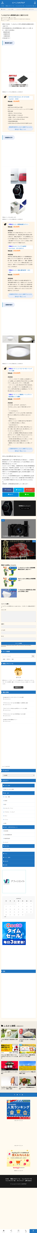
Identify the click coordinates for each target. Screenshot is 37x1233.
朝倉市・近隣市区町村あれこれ (10, 827)
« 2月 (5, 916)
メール (3, 630)
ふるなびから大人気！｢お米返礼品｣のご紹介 (27, 1040)
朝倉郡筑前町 (7, 838)
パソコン (6, 819)
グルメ (5, 815)
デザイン (8, 659)
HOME (2, 5)
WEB (4, 659)
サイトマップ (20, 1180)
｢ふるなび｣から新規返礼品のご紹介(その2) (25, 9)
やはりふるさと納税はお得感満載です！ (27, 579)
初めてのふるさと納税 (9, 789)
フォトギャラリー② (30, 5)
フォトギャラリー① (20, 5)
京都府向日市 (16, 19)
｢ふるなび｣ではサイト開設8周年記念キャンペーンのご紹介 (27, 1055)
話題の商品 (6, 846)
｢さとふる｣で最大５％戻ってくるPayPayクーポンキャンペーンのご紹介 (9, 1056)
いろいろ (6, 842)
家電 (5, 823)
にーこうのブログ (18, 2)
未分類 (5, 865)
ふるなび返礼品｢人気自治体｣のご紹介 (9, 1040)
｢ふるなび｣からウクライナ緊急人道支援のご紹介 (27, 1072)
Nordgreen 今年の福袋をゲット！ (10, 719)
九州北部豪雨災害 (8, 834)
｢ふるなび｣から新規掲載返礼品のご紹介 (27, 1088)
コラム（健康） (7, 857)
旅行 (5, 804)
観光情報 (6, 830)
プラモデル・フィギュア (9, 812)
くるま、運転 (7, 796)
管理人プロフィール (10, 5)
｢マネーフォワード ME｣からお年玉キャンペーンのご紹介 (15, 708)
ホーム (3, 1231)
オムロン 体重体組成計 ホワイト (20, 224)
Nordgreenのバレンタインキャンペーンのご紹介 (13, 697)
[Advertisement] (18, 744)
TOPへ (33, 1231)
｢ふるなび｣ (4, 19)
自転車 (5, 800)
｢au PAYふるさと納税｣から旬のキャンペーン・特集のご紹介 (9, 1088)
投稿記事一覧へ (18, 687)
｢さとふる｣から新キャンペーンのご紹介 (9, 1072)
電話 (26, 1231)
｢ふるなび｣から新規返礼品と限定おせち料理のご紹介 (27, 590)
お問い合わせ (28, 1180)
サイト (2, 636)
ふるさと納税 (10, 9)
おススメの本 (7, 849)
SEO (12, 659)
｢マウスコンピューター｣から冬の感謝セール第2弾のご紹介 (15, 702)
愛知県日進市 (22, 19)
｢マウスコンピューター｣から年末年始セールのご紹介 (14, 714)
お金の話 (6, 861)
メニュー (18, 1231)
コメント (3, 609)
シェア (11, 1231)
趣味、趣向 (6, 793)
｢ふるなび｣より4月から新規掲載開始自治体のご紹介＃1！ (26, 568)
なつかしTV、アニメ (8, 808)
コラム (5, 853)
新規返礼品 (27, 19)
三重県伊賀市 (10, 19)
